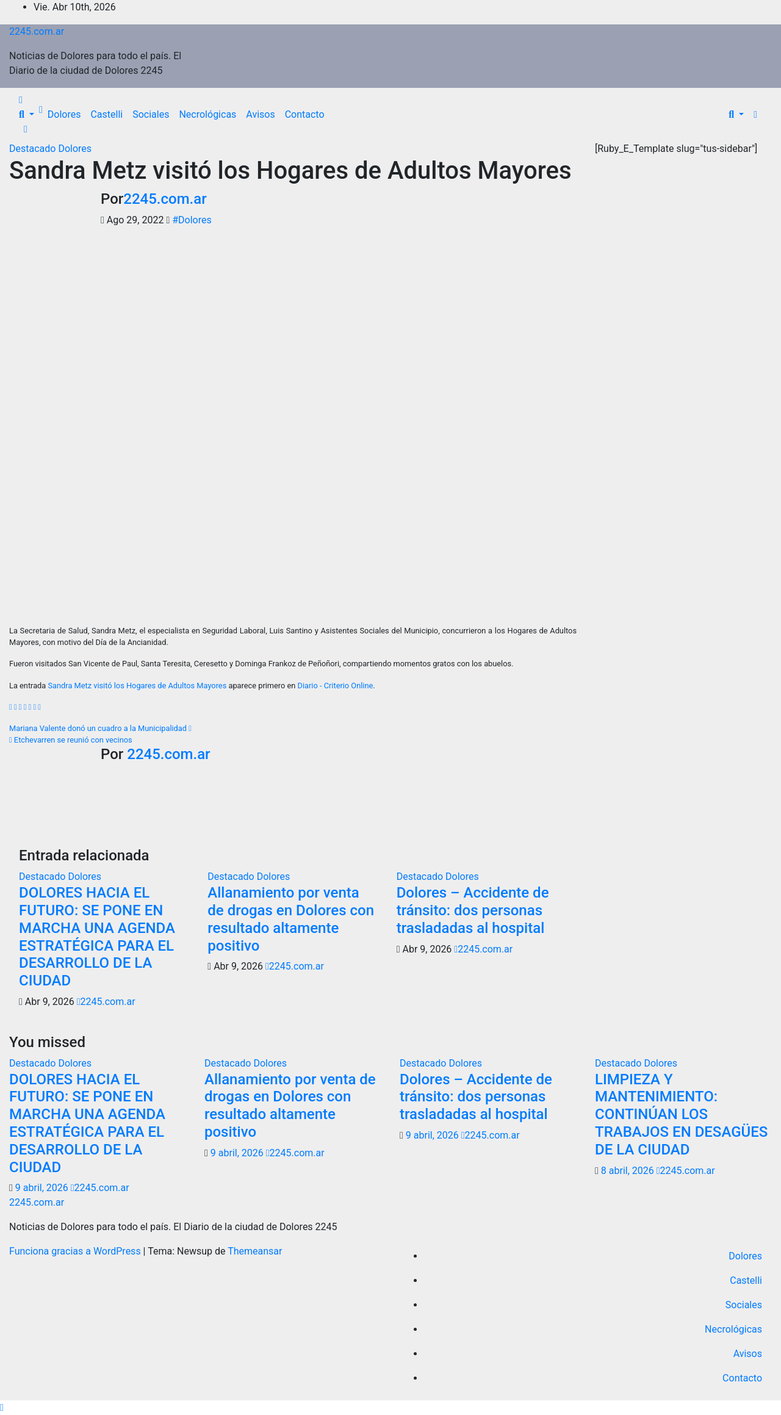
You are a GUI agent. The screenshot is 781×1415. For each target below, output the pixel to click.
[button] (26, 114)
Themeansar (255, 1251)
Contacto (305, 114)
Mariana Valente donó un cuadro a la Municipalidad (100, 728)
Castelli (106, 114)
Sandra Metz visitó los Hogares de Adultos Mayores (290, 170)
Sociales (150, 114)
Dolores (64, 114)
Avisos (260, 114)
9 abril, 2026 (43, 1188)
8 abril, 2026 (629, 1170)
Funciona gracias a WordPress (76, 1251)
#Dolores (192, 220)
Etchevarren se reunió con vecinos (70, 739)
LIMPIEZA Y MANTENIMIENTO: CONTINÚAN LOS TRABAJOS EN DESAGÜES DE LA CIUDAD (681, 1114)
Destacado (33, 148)
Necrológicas (207, 114)
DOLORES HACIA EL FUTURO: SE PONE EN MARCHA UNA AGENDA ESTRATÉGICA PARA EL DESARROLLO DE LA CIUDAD (97, 936)
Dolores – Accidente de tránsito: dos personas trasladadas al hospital (473, 910)
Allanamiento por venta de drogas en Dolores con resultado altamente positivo (290, 919)
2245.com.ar (36, 31)
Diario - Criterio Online (335, 685)
